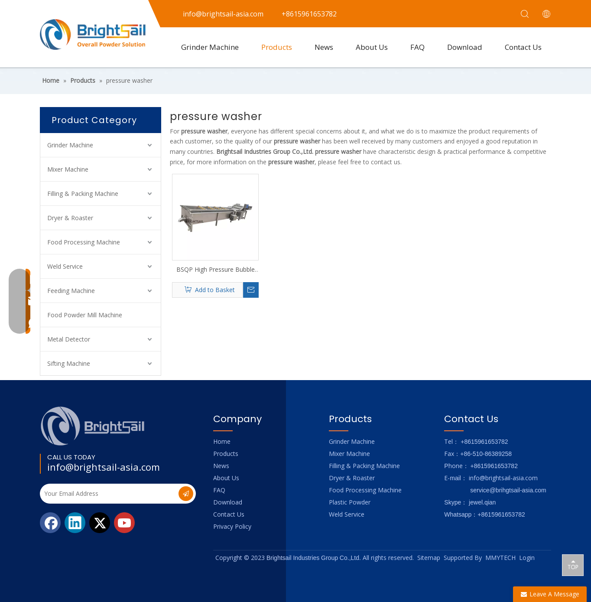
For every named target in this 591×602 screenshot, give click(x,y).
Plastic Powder (349, 502)
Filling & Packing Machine (82, 193)
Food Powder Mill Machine (84, 315)
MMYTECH (500, 557)
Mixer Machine (67, 169)
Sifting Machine (68, 363)
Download (464, 47)
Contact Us (523, 47)
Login (527, 557)
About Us (372, 47)
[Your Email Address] (108, 494)
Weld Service (65, 266)
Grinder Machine (210, 47)
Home (222, 441)
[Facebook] (50, 522)
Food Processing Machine (83, 242)
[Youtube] (124, 522)
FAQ (417, 47)
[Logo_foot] (93, 426)
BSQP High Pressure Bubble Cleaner (215, 269)
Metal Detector (68, 339)
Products (276, 47)
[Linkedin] (75, 522)
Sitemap (428, 557)
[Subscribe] (186, 493)
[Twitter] (99, 522)
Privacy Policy (232, 526)
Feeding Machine (71, 290)
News (324, 47)
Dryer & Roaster (70, 218)
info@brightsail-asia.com (103, 466)
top (573, 565)
